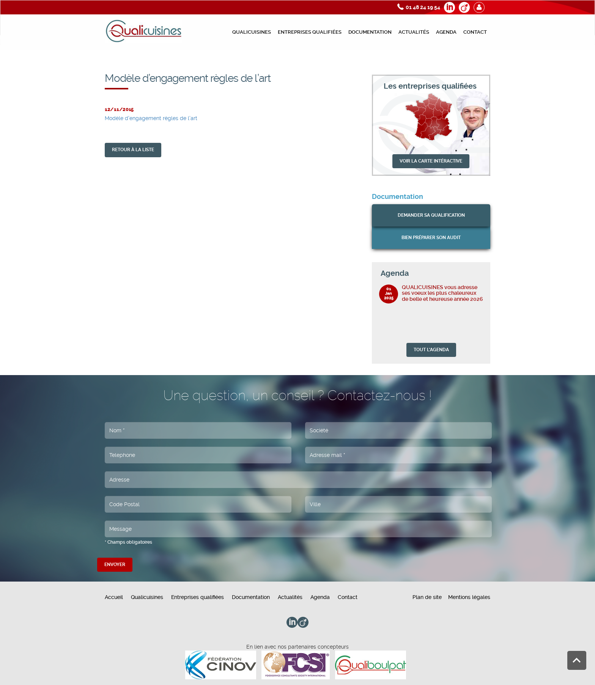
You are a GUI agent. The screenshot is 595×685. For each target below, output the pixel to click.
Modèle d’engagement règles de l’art (511, 63)
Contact (475, 32)
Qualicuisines (251, 32)
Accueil (114, 597)
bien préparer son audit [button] (431, 237)
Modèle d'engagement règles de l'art (151, 118)
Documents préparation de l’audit (426, 63)
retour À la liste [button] (133, 149)
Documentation (370, 32)
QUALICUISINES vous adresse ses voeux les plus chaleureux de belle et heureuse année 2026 (442, 293)
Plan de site (427, 597)
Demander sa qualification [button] (431, 215)
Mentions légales (469, 597)
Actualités (413, 32)
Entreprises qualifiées (310, 32)
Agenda (446, 32)
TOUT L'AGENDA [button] (431, 349)
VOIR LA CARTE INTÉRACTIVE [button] (431, 161)
